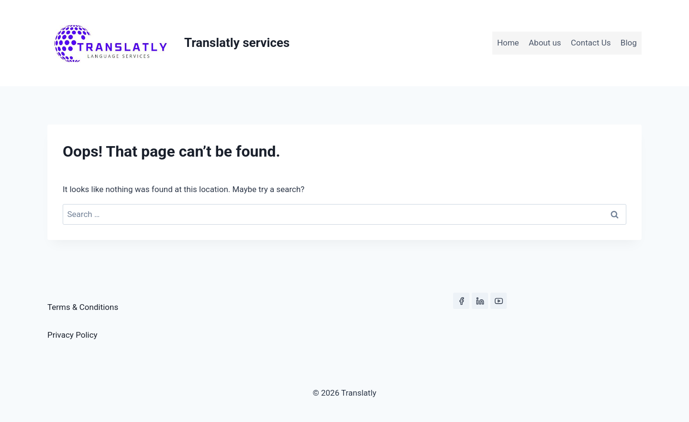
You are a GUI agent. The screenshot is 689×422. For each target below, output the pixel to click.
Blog (629, 42)
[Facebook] (461, 301)
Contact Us (591, 42)
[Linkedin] (480, 301)
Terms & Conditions (82, 307)
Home (508, 42)
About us (545, 42)
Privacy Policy (72, 335)
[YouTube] (498, 301)
